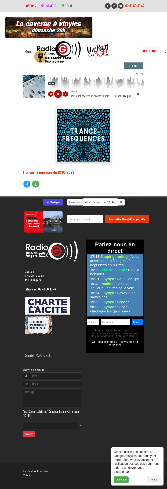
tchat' (67, 6)
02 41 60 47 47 (134, 5)
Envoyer (29, 434)
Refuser (154, 479)
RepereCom (42, 471)
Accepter (121, 479)
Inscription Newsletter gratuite (127, 219)
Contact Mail (43, 355)
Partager (53, 202)
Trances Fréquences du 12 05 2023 (48, 172)
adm (26, 475)
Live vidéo (48, 6)
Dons (31, 6)
